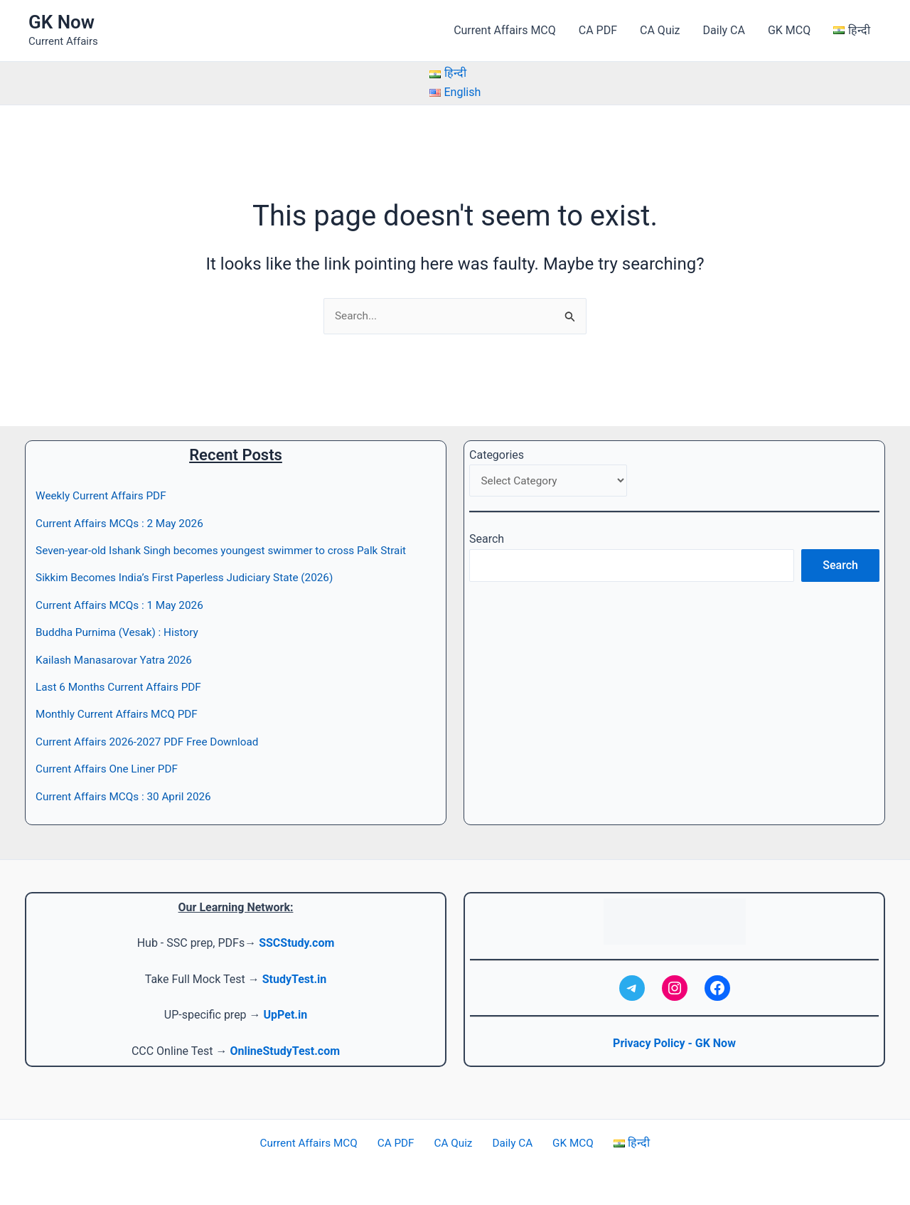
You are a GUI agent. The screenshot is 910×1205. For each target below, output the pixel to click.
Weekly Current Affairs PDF (104, 496)
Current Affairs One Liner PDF (110, 769)
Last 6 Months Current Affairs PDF (122, 687)
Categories (496, 455)
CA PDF (598, 30)
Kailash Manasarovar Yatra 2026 (117, 660)
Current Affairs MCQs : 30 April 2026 (127, 796)
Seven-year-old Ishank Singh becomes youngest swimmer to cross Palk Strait (230, 551)
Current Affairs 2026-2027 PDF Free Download (152, 741)
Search (486, 541)
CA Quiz (660, 30)
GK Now (61, 22)
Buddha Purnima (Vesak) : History (120, 632)
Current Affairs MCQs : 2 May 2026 (123, 523)
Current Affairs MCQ (505, 30)
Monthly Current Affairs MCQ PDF (120, 714)
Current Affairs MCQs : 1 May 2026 (123, 605)
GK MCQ (789, 30)
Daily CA (724, 30)
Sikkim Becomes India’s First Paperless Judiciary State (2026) (191, 578)
